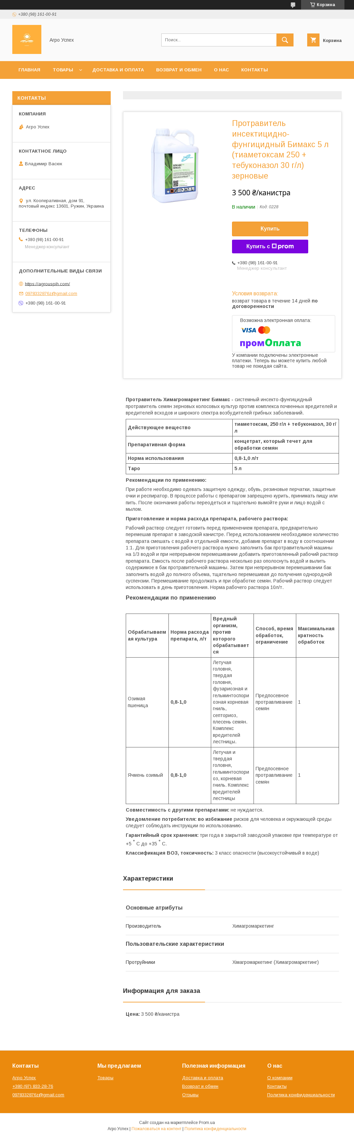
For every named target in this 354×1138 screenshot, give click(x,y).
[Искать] (285, 39)
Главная (29, 69)
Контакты (254, 69)
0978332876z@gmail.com (51, 293)
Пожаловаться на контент (156, 1128)
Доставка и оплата (118, 69)
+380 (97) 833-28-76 (32, 1086)
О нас (221, 69)
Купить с (270, 246)
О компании (279, 1077)
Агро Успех (24, 1077)
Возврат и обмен (179, 69)
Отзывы (190, 1094)
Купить (270, 228)
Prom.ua (207, 1122)
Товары (63, 69)
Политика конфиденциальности (301, 1094)
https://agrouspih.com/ (47, 283)
